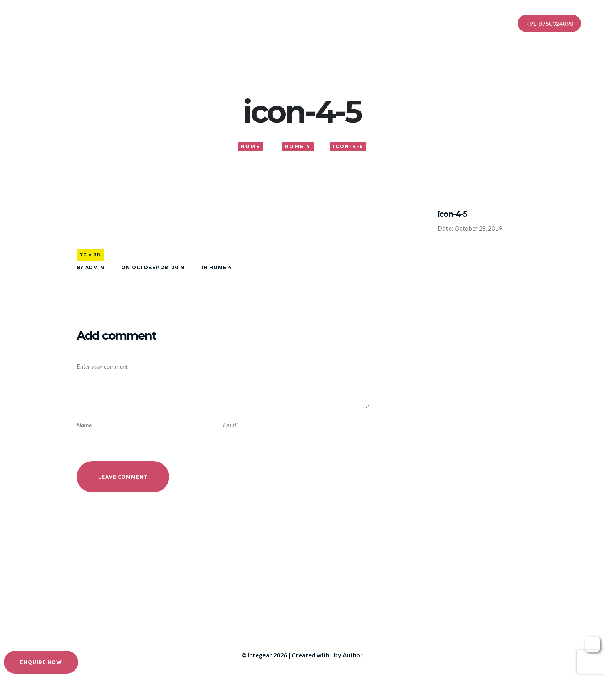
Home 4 (220, 267)
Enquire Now (41, 662)
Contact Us (409, 23)
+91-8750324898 (549, 23)
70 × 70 (90, 255)
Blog (371, 23)
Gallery (340, 23)
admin (94, 267)
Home (234, 23)
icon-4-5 (452, 214)
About (267, 23)
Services (303, 23)
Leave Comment (123, 477)
